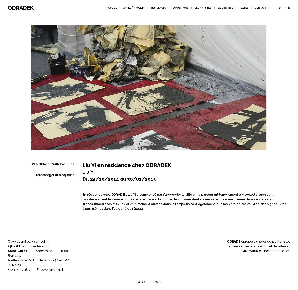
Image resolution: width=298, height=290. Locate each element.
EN (280, 7)
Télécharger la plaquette (54, 175)
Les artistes (203, 7)
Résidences (158, 7)
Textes (243, 7)
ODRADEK (21, 8)
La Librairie (225, 7)
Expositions (180, 7)
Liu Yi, (88, 172)
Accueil (112, 7)
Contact (260, 7)
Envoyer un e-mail (50, 270)
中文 (287, 7)
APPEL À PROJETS (134, 7)
